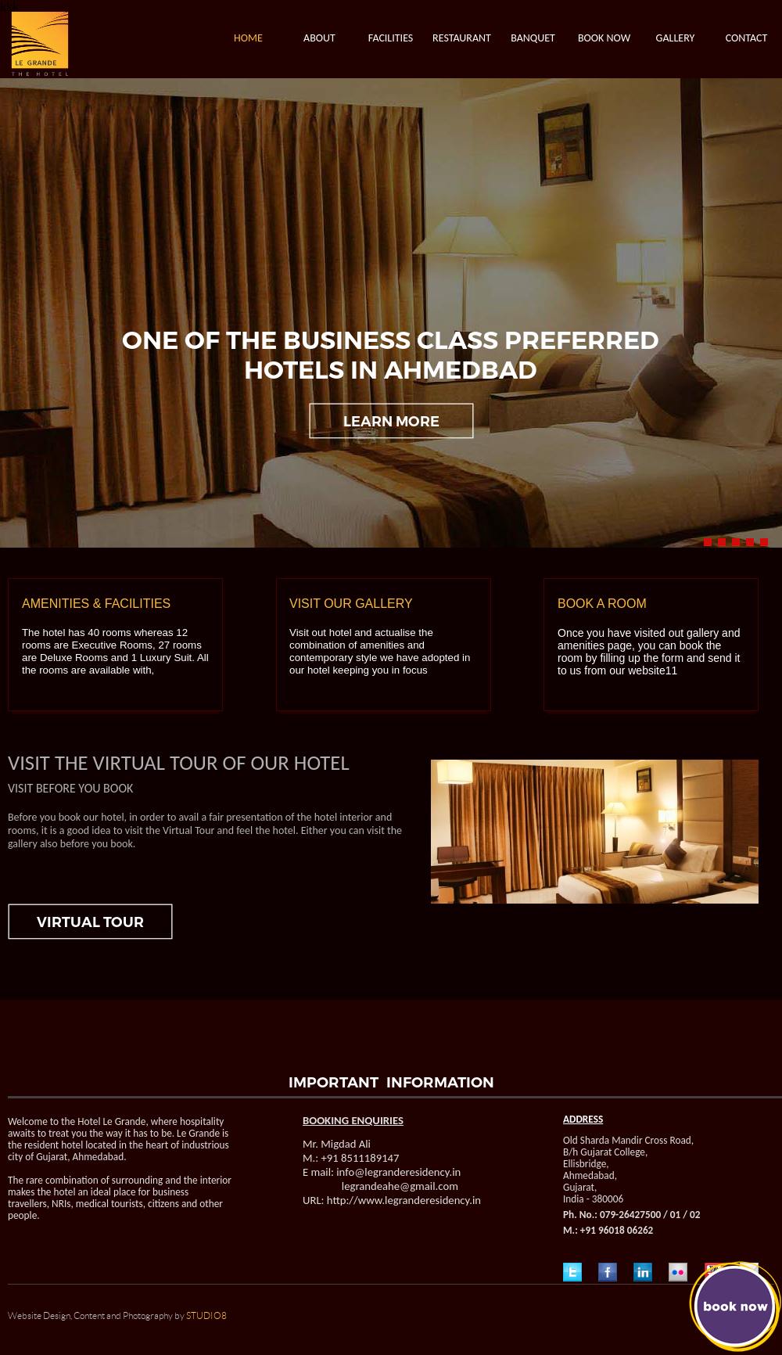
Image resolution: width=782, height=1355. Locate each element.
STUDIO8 (206, 1316)
